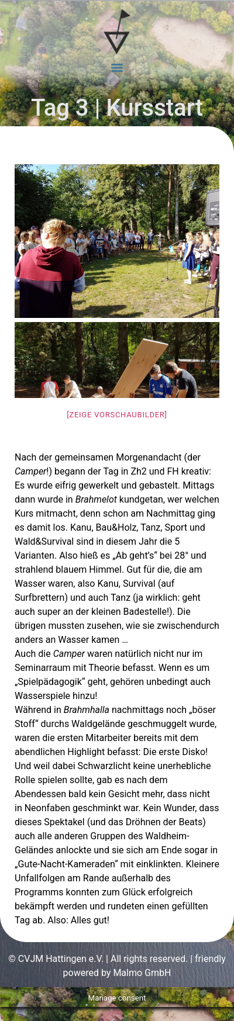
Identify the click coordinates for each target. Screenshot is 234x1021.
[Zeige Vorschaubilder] (117, 414)
